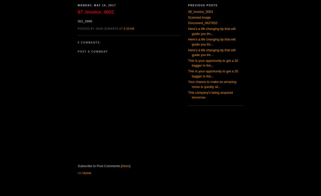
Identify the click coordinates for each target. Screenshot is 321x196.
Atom (125, 166)
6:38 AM (129, 28)
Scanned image (199, 17)
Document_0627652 (202, 23)
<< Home (84, 173)
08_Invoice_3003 (200, 12)
